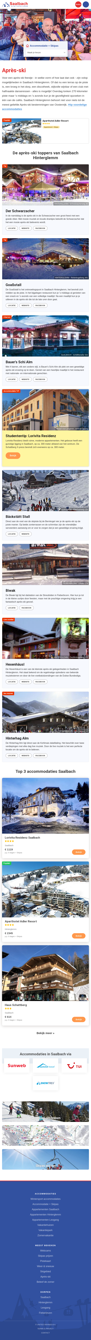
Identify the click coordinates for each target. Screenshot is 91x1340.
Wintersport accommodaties (45, 1199)
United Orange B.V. (46, 1325)
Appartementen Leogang (45, 1219)
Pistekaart (45, 1261)
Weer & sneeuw (45, 1266)
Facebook (40, 228)
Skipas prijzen (45, 1255)
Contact (45, 1333)
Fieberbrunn (45, 1312)
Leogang (45, 1307)
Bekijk (13, 455)
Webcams (45, 1250)
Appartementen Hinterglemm (45, 1214)
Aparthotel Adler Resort (56, 121)
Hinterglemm (45, 1302)
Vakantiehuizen (45, 1225)
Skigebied (45, 1271)
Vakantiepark (45, 1230)
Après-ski (45, 1276)
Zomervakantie (45, 1235)
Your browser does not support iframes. (45, 49)
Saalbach (45, 1297)
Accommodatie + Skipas (45, 1204)
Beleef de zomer (45, 1282)
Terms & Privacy (45, 1329)
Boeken (78, 4)
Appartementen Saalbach (45, 1209)
